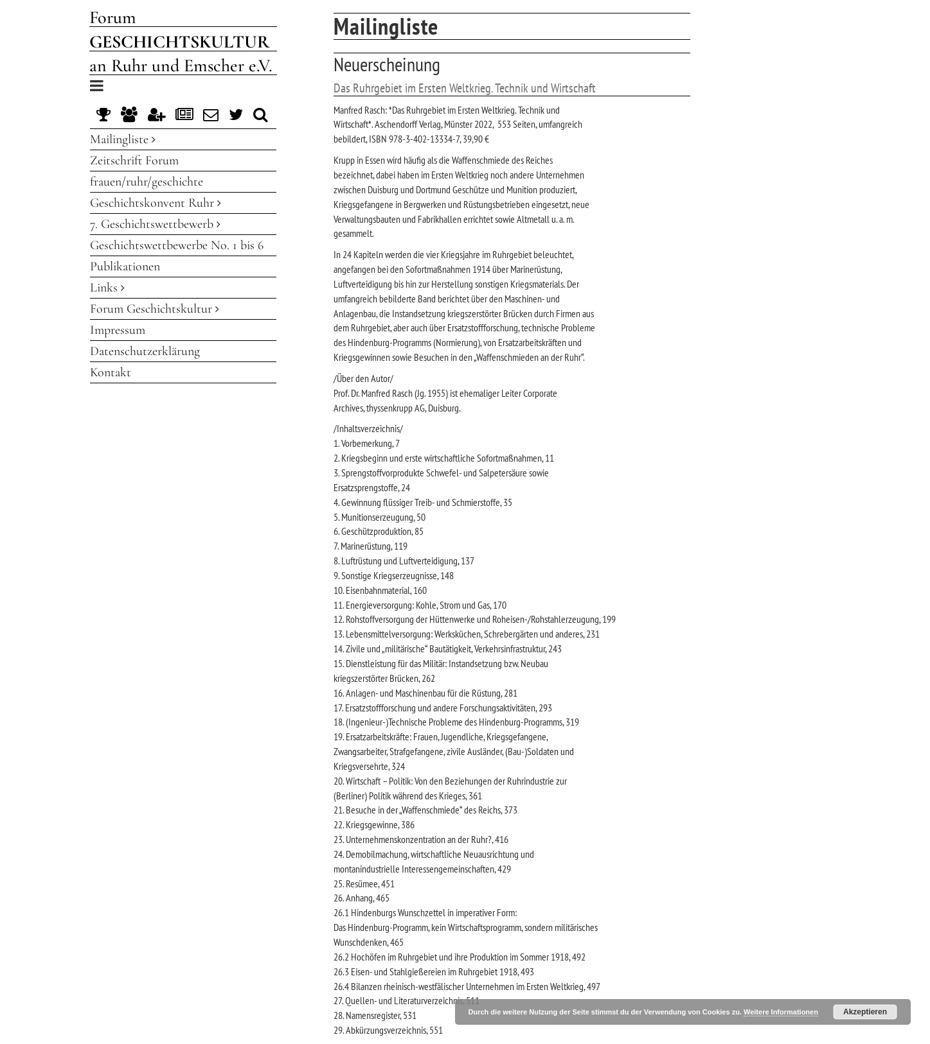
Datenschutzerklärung (145, 351)
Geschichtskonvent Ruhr (155, 203)
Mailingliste (123, 139)
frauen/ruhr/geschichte (146, 181)
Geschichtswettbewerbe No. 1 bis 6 (177, 245)
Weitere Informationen (781, 1012)
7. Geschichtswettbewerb (155, 224)
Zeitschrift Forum (134, 160)
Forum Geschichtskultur (154, 309)
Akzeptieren (865, 1011)
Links (107, 287)
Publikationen (125, 266)
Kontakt (110, 372)
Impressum (117, 330)
